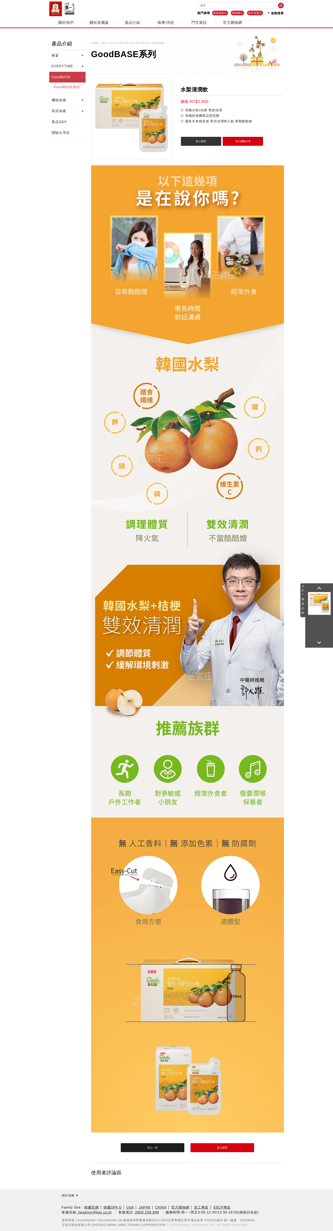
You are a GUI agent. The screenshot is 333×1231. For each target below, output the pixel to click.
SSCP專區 (222, 1207)
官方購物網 (232, 22)
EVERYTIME (62, 66)
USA (130, 1207)
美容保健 (59, 111)
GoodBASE (61, 77)
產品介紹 (132, 22)
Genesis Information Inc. (197, 1224)
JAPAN (144, 1207)
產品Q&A (59, 121)
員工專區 (201, 1207)
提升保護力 (255, 13)
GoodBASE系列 (67, 87)
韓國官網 (91, 1207)
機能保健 (59, 100)
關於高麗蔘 (99, 22)
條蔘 (55, 55)
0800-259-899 (146, 1212)
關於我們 (66, 22)
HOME (95, 42)
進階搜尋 (275, 13)
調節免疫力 (220, 13)
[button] (319, 588)
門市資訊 (199, 22)
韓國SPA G (112, 1207)
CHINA (161, 1207)
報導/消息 (165, 22)
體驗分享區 (61, 132)
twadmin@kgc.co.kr (94, 1212)
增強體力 (237, 13)
